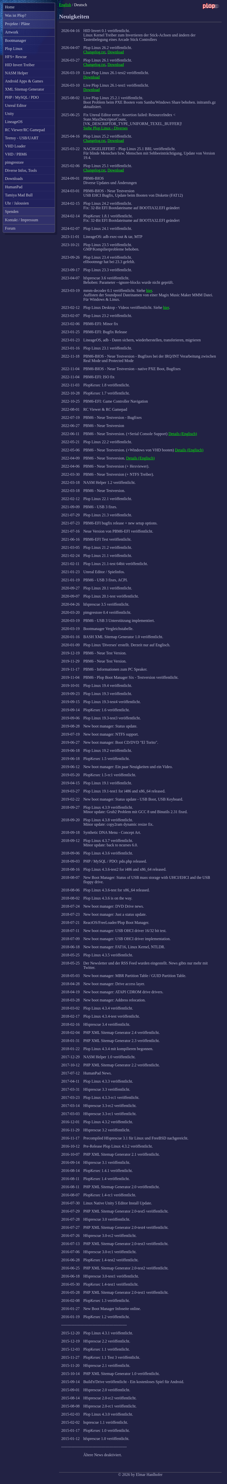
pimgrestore (14, 162)
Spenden (11, 211)
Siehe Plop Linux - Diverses (105, 128)
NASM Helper (16, 73)
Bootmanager (15, 40)
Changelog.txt (94, 52)
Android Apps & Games (24, 81)
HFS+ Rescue (16, 57)
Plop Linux (14, 49)
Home (10, 7)
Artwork (11, 32)
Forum (10, 228)
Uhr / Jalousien (17, 203)
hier (149, 290)
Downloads (14, 178)
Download (115, 52)
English (65, 5)
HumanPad (13, 187)
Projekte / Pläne (17, 24)
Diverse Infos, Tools (21, 170)
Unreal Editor (16, 105)
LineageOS (14, 122)
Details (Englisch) (182, 434)
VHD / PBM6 (16, 154)
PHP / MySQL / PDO (22, 97)
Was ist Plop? (15, 15)
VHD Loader (15, 146)
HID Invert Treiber (20, 65)
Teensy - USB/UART (22, 138)
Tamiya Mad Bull (19, 195)
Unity (9, 113)
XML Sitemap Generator (24, 89)
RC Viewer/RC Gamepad (25, 130)
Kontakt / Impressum (21, 220)
